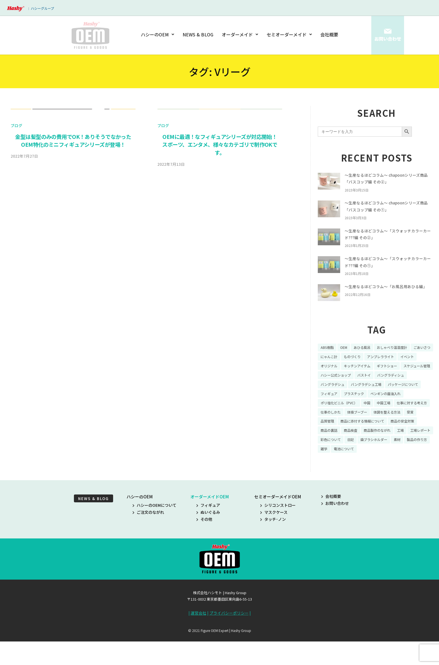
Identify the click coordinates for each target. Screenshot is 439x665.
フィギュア (208, 532)
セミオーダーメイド (289, 34)
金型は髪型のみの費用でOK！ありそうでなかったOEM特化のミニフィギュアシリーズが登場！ (73, 290)
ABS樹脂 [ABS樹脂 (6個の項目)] (328, 358)
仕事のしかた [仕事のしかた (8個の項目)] (396, 426)
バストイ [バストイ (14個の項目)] (407, 387)
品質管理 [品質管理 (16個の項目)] (410, 436)
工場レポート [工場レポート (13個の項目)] (406, 455)
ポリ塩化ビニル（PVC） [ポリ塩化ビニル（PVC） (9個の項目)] (383, 416)
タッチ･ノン (273, 546)
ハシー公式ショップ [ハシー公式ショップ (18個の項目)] (375, 387)
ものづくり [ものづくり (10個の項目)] (382, 368)
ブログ (16, 274)
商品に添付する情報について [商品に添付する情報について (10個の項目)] (346, 446)
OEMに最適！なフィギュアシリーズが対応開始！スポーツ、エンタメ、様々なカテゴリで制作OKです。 (219, 294)
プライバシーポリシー (229, 639)
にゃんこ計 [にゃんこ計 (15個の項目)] (356, 368)
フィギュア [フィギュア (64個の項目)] (372, 407)
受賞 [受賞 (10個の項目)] (392, 436)
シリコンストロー (278, 532)
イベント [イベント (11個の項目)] (328, 377)
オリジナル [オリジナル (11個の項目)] (352, 377)
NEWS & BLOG (198, 34)
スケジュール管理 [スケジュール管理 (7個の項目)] (336, 387)
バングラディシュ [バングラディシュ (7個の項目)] (336, 397)
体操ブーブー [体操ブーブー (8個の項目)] (332, 436)
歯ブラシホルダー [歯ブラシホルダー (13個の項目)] (380, 465)
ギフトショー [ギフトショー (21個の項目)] (418, 377)
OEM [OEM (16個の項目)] (346, 358)
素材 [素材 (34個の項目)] (406, 465)
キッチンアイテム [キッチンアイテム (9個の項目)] (384, 377)
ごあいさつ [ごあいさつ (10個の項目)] (330, 368)
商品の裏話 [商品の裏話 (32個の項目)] (421, 446)
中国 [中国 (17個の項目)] (415, 416)
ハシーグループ (42, 8)
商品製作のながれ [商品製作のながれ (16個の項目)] (358, 455)
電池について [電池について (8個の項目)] (376, 475)
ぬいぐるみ (208, 539)
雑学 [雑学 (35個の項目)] (354, 475)
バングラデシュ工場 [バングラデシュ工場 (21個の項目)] (410, 397)
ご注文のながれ (148, 539)
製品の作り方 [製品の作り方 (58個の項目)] (332, 475)
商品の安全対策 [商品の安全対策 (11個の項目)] (391, 446)
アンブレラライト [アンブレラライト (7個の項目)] (414, 368)
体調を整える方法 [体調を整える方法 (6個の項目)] (366, 436)
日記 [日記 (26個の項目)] (354, 465)
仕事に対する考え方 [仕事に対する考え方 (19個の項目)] (360, 426)
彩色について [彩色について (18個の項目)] (332, 465)
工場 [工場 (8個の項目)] (384, 455)
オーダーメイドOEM (209, 523)
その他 (204, 546)
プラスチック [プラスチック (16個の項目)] (400, 407)
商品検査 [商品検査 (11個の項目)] (328, 455)
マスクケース (274, 539)
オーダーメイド (240, 34)
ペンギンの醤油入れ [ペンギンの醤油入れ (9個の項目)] (338, 416)
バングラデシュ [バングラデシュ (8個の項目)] (372, 397)
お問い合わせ (335, 530)
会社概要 (329, 34)
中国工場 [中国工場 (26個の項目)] (328, 426)
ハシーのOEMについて (154, 532)
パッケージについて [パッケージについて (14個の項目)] (338, 407)
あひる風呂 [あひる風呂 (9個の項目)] (367, 358)
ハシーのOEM (158, 34)
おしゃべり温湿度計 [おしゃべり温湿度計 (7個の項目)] (400, 358)
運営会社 (198, 639)
